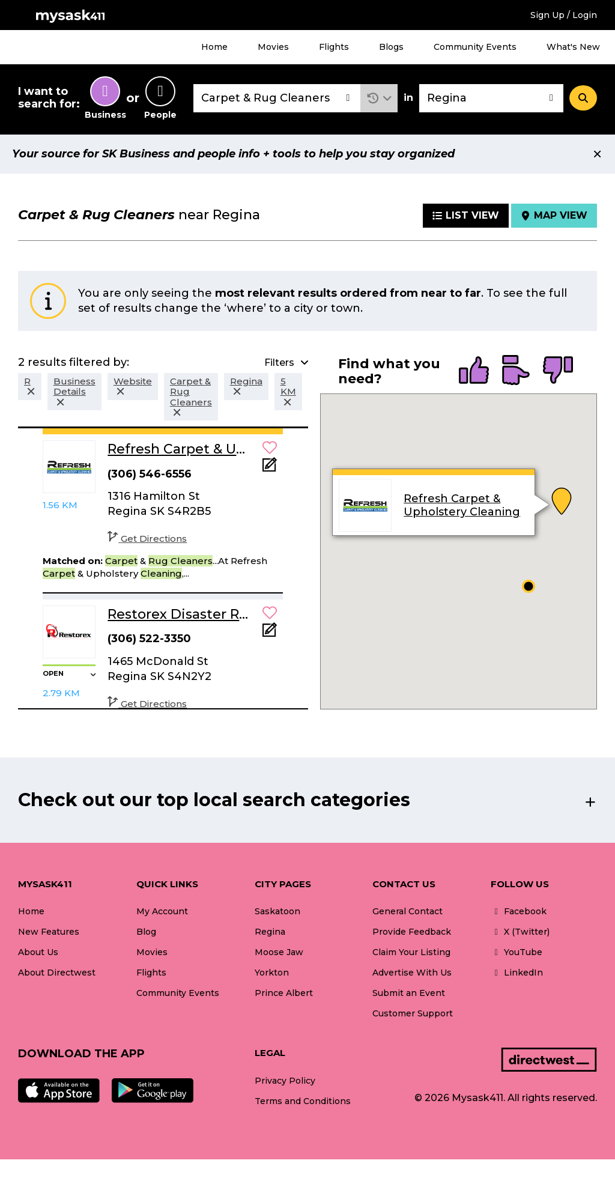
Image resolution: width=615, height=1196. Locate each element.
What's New (573, 46)
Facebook (519, 911)
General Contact (407, 911)
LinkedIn (517, 972)
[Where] (491, 98)
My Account (162, 911)
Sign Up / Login (563, 15)
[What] (276, 98)
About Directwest (56, 972)
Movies (273, 46)
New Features (48, 931)
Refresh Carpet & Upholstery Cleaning (462, 505)
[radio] (474, 371)
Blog (146, 931)
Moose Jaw (279, 952)
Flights (334, 46)
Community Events (475, 46)
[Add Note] (269, 468)
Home (214, 46)
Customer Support (412, 1013)
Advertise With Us (412, 972)
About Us (38, 952)
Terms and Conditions (303, 1101)
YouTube (516, 952)
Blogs (391, 46)
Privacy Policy (285, 1080)
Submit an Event (408, 993)
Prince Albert (284, 993)
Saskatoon (277, 911)
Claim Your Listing (411, 952)
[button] (379, 98)
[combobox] (276, 98)
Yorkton (272, 972)
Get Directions (147, 538)
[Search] (583, 98)
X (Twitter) (520, 931)
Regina (270, 931)
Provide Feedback (411, 931)
